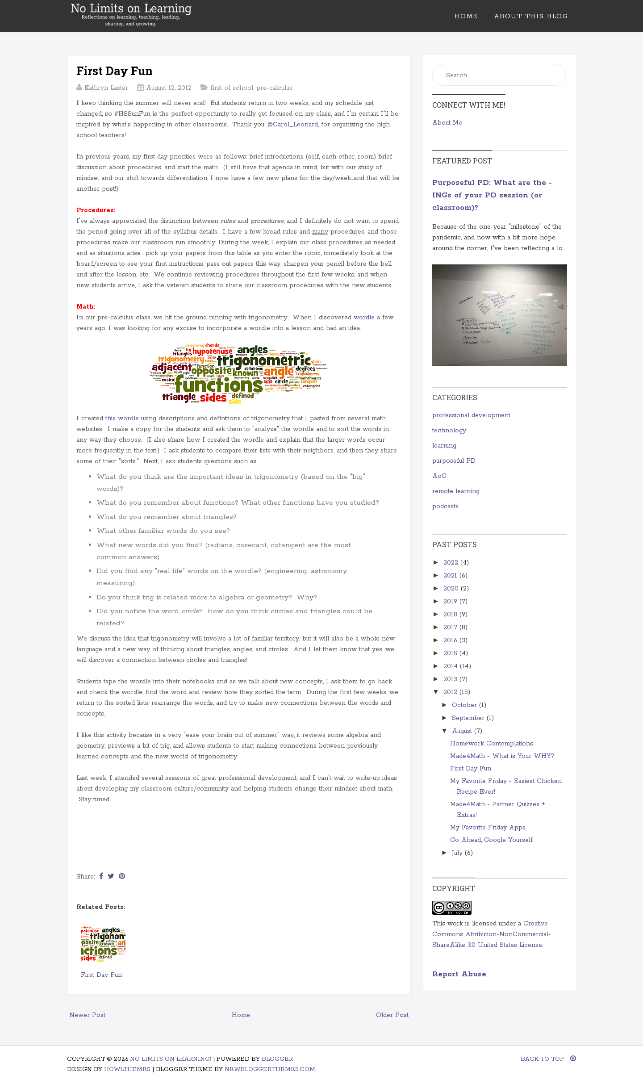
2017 (451, 628)
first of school (231, 88)
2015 (451, 653)
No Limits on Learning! (170, 1059)
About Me (447, 123)
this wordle (122, 418)
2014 (451, 666)
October (465, 705)
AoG (439, 476)
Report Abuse (459, 974)
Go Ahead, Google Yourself (491, 840)
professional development (471, 415)
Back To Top (548, 1059)
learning (444, 446)
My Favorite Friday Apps (488, 828)
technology (449, 431)
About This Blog (531, 17)
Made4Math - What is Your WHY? (502, 756)
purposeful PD (454, 461)
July (458, 853)
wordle (364, 318)
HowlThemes (127, 1069)
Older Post (392, 1015)
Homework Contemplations (491, 744)
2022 (451, 563)
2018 (451, 615)
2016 (451, 640)
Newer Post (87, 1015)
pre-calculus (274, 88)
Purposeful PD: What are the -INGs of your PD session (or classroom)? (492, 195)
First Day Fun (114, 70)
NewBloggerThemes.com (270, 1069)
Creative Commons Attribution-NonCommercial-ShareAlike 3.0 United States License (491, 934)
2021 (451, 576)
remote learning (456, 491)
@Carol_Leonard (292, 125)
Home (466, 17)
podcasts (445, 506)
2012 (451, 692)
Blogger (277, 1059)
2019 (451, 602)
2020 (452, 589)
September (469, 718)
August (463, 731)
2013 (451, 679)
